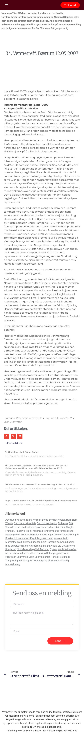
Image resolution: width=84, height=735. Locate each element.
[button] (6, 5)
